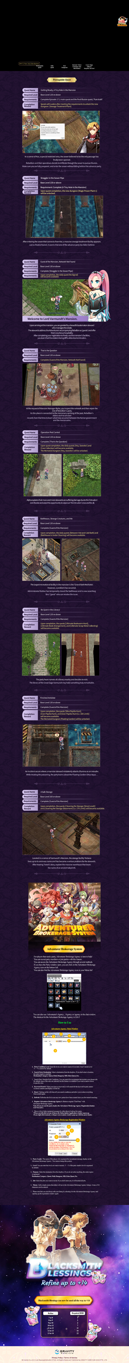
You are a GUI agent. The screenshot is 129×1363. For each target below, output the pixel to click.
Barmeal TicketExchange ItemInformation (76, 66)
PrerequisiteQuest (39, 66)
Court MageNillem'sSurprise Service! (89, 66)
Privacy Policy (57, 1358)
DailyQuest (52, 66)
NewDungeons (64, 66)
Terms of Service (70, 1358)
